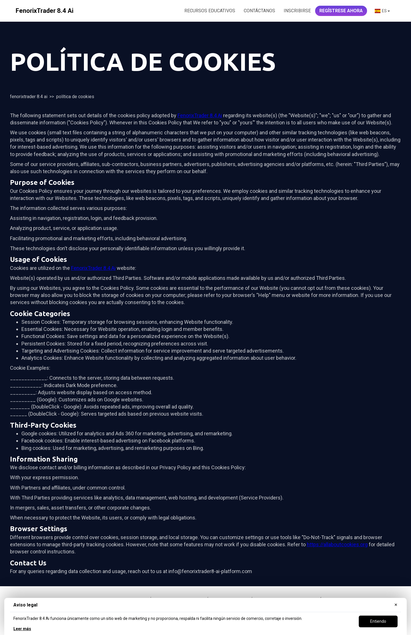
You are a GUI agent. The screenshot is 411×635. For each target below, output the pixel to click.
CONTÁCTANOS (259, 10)
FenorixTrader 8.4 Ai (28, 96)
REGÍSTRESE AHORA (341, 10)
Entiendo (378, 621)
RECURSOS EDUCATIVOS (209, 10)
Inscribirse (297, 10)
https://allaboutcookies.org (337, 544)
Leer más (22, 628)
